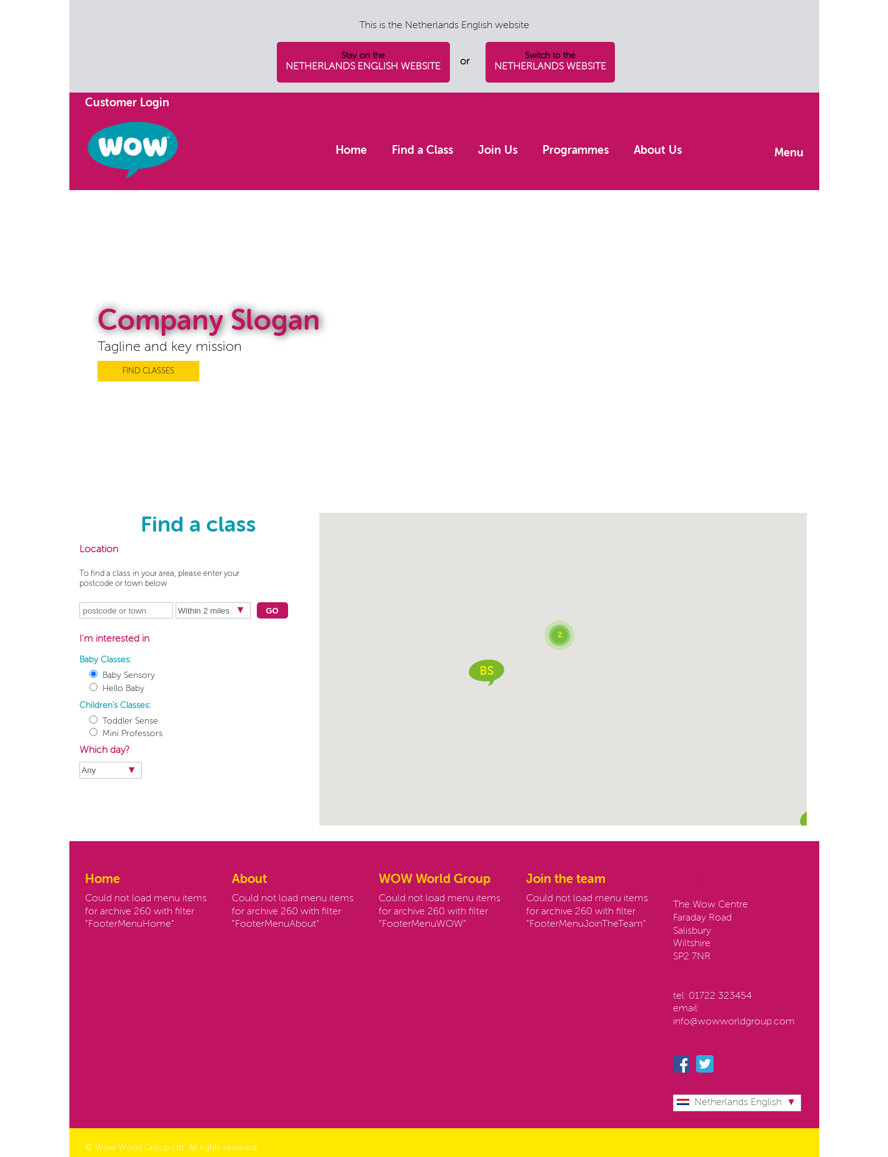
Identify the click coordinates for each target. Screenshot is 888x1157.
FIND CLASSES (148, 371)
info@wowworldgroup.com (734, 1022)
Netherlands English (729, 1103)
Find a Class (422, 150)
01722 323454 (720, 996)
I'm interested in (114, 639)
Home (351, 150)
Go (272, 610)
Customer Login (127, 103)
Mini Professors (125, 733)
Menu (789, 153)
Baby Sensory (122, 675)
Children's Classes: (115, 705)
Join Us (497, 150)
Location (98, 550)
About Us (658, 150)
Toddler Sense (123, 721)
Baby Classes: (105, 659)
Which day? (104, 750)
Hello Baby (116, 688)
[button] (486, 672)
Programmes (575, 150)
